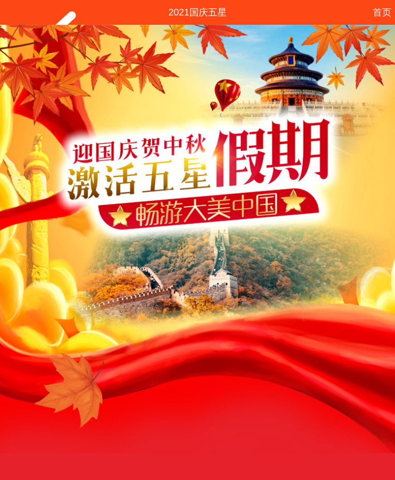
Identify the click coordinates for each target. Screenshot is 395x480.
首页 (382, 12)
